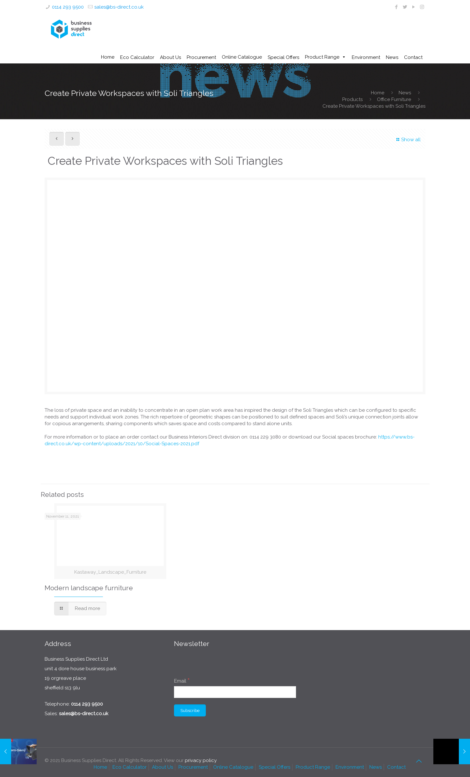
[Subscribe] (190, 710)
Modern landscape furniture (89, 588)
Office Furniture (394, 99)
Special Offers (274, 767)
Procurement (193, 767)
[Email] (235, 692)
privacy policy (201, 760)
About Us (162, 767)
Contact (396, 767)
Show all (407, 139)
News (405, 93)
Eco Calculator (129, 767)
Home (107, 57)
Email (182, 680)
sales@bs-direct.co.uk (119, 7)
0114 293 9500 (68, 7)
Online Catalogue (242, 57)
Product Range (322, 57)
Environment (350, 767)
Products (352, 99)
